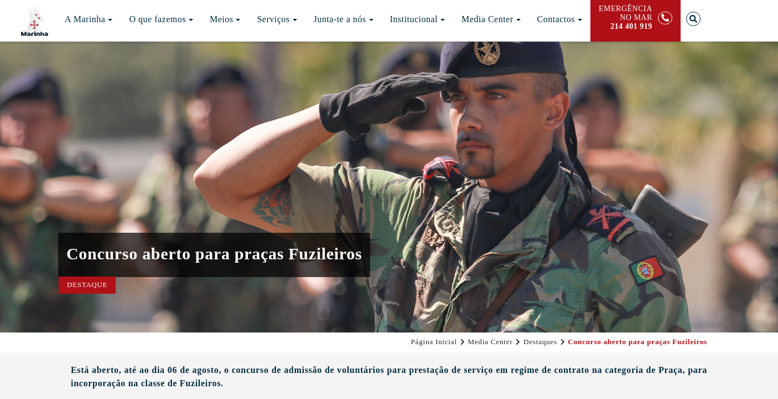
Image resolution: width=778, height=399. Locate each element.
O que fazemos (161, 19)
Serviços (277, 19)
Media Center (491, 19)
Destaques (540, 341)
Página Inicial (434, 341)
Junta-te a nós (344, 19)
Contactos (560, 19)
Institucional (417, 19)
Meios (225, 19)
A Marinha (88, 19)
